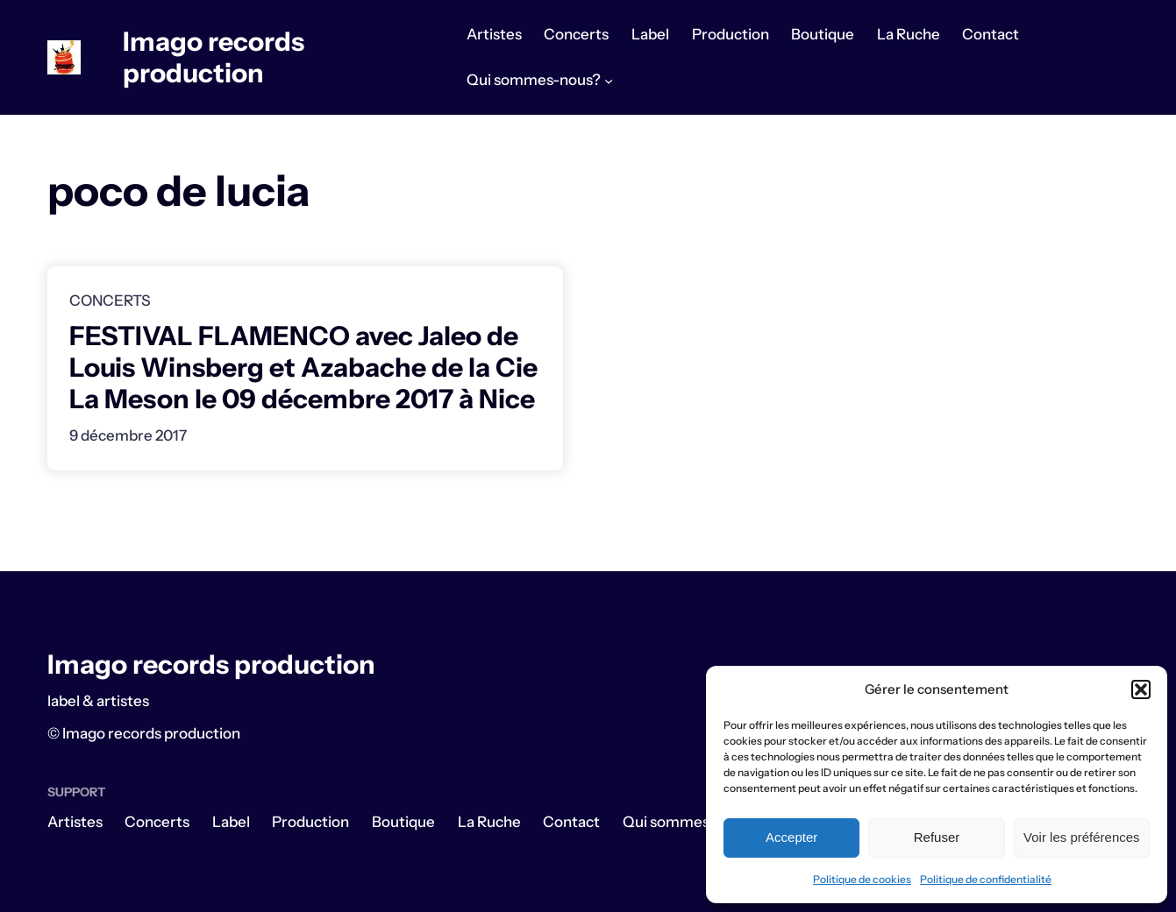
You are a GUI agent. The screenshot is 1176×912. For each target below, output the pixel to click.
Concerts (110, 300)
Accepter (791, 837)
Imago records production (213, 57)
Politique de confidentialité (985, 879)
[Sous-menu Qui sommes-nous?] (608, 80)
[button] (1141, 689)
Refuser (937, 837)
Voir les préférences (1081, 837)
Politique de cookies (862, 879)
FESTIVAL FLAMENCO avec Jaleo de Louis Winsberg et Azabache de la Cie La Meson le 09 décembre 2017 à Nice (303, 368)
